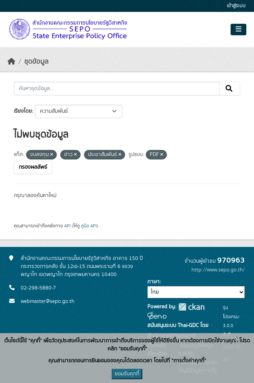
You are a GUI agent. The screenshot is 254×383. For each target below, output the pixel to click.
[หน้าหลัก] (11, 62)
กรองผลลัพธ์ (33, 167)
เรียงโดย (23, 111)
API (67, 225)
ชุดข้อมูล (36, 62)
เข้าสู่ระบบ (236, 6)
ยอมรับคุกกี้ (127, 374)
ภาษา (153, 282)
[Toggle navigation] (238, 29)
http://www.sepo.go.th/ (218, 270)
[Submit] (229, 88)
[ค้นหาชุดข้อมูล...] (116, 88)
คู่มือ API (89, 225)
